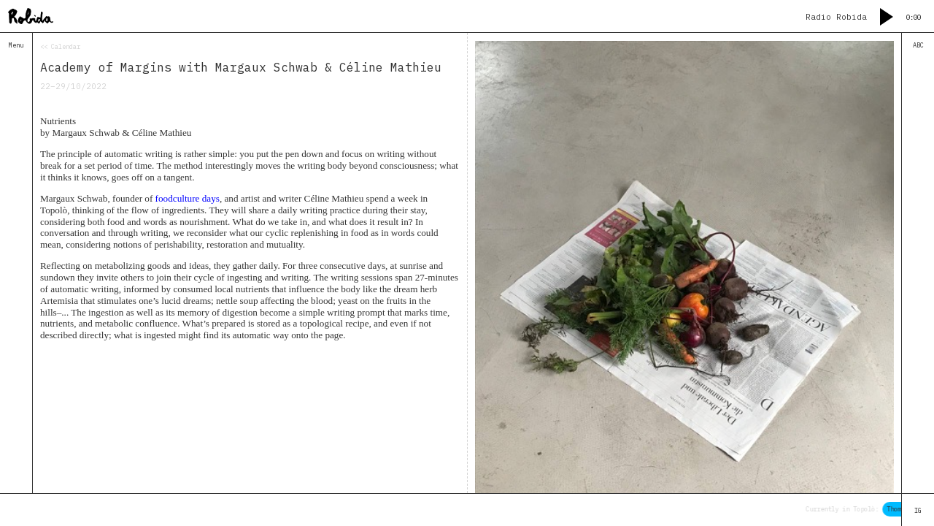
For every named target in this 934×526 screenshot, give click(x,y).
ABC (918, 45)
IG (918, 510)
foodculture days (187, 198)
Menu (16, 45)
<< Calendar (60, 46)
